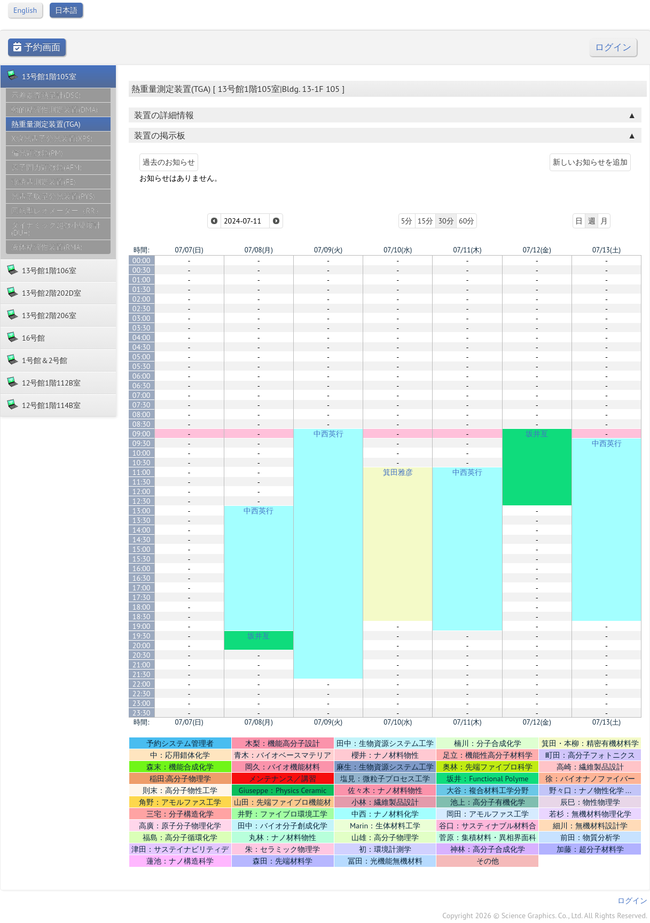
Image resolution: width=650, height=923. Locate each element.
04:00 (141, 337)
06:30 (141, 385)
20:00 (141, 645)
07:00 (141, 395)
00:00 (141, 260)
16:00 (141, 568)
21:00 (141, 665)
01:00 (141, 279)
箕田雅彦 (398, 472)
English (25, 10)
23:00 (141, 703)
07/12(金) (537, 250)
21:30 (141, 674)
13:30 (141, 520)
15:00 (141, 549)
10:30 (141, 462)
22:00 (141, 684)
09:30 (141, 443)
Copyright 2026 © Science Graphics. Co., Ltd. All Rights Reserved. (544, 915)
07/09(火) (328, 250)
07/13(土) (606, 250)
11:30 (141, 482)
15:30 (141, 559)
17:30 (141, 597)
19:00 (141, 626)
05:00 (141, 356)
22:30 (141, 693)
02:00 (141, 299)
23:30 (141, 713)
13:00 (141, 511)
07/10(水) (397, 250)
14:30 (141, 539)
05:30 (141, 366)
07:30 (141, 405)
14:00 (141, 530)
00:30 (141, 270)
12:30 (141, 501)
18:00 (141, 607)
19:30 (141, 636)
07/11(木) (467, 250)
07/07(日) (189, 250)
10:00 (141, 453)
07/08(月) (259, 250)
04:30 (141, 347)
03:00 (141, 318)
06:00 (141, 376)
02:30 (141, 308)
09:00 (141, 434)
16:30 (141, 578)
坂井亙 (537, 434)
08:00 (141, 414)
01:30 (141, 289)
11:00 (141, 472)
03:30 (141, 328)
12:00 (141, 491)
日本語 (66, 10)
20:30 (141, 655)
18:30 (141, 616)
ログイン (613, 47)
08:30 (141, 424)
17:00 (141, 588)
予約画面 (36, 47)
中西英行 (328, 434)
